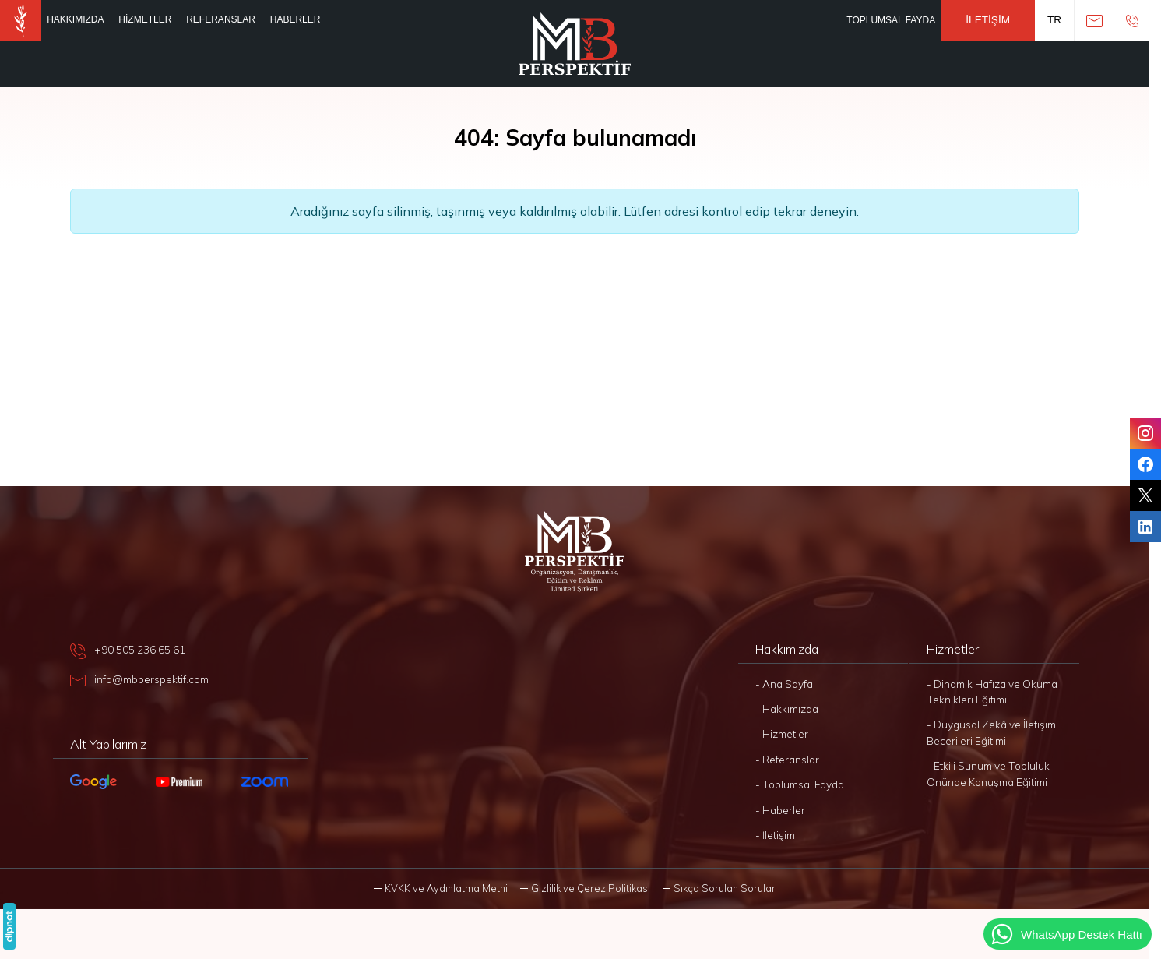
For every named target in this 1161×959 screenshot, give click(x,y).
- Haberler (780, 809)
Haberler (295, 19)
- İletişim (775, 834)
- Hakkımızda (786, 708)
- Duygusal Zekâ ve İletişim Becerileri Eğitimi (991, 731)
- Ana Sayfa (784, 683)
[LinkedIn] (1145, 526)
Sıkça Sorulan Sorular (725, 888)
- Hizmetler (781, 733)
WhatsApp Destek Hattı (1066, 934)
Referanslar (220, 19)
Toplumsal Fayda (890, 20)
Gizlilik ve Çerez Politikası (590, 888)
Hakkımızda (75, 19)
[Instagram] (1145, 433)
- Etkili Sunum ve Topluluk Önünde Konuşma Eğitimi (988, 773)
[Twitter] (1145, 495)
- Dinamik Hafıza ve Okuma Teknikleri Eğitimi (992, 691)
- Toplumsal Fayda (799, 784)
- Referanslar (787, 759)
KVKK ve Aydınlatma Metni (446, 888)
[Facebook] (1145, 464)
